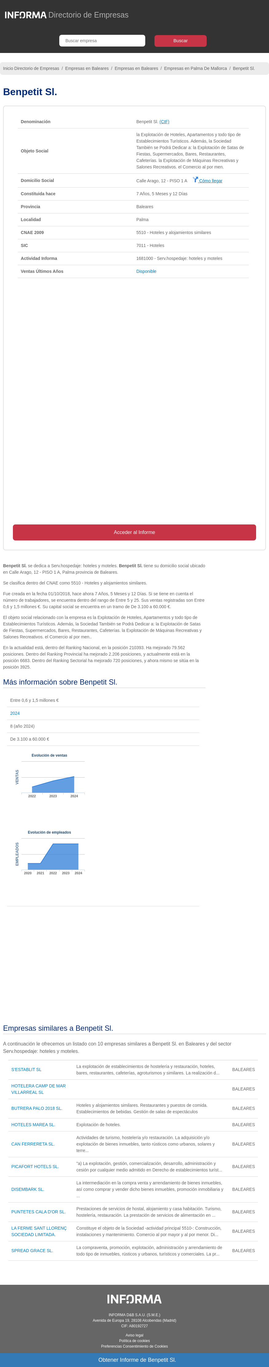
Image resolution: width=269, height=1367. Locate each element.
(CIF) (165, 121)
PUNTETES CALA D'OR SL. (38, 1211)
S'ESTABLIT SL (26, 1069)
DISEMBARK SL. (27, 1189)
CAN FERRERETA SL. (33, 1144)
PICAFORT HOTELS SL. (35, 1166)
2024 (15, 713)
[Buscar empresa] (102, 41)
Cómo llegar (207, 180)
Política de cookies (134, 1341)
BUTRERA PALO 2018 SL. (36, 1108)
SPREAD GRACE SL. (32, 1250)
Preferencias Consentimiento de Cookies (134, 1346)
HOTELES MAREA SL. (33, 1124)
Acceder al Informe (134, 532)
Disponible (146, 271)
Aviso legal (134, 1335)
